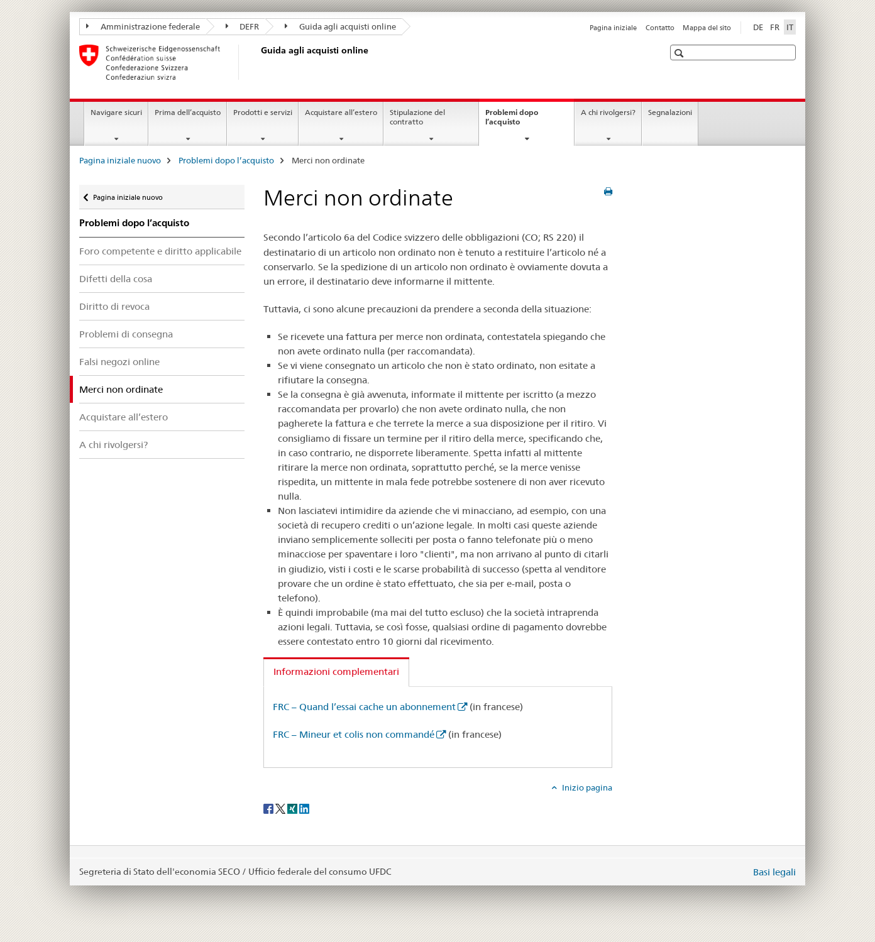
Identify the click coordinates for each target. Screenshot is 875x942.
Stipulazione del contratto (417, 116)
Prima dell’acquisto (188, 112)
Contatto (660, 27)
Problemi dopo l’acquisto (516, 121)
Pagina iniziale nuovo (120, 160)
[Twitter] (281, 808)
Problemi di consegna (126, 334)
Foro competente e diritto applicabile (160, 251)
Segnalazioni (670, 112)
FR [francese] (774, 27)
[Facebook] (269, 808)
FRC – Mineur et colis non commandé (353, 734)
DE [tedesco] (758, 27)
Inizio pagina (586, 787)
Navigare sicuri (116, 112)
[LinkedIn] (304, 808)
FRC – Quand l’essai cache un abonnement (364, 707)
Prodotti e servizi (262, 112)
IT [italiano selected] (789, 27)
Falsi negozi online (119, 362)
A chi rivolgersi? (608, 112)
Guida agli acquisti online (340, 26)
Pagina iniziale (613, 27)
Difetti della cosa (115, 279)
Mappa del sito (707, 27)
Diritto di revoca (114, 306)
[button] (680, 53)
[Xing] (293, 808)
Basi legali (774, 872)
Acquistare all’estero (341, 112)
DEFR (243, 26)
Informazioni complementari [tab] (336, 671)
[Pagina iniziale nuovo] (258, 62)
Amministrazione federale (143, 26)
